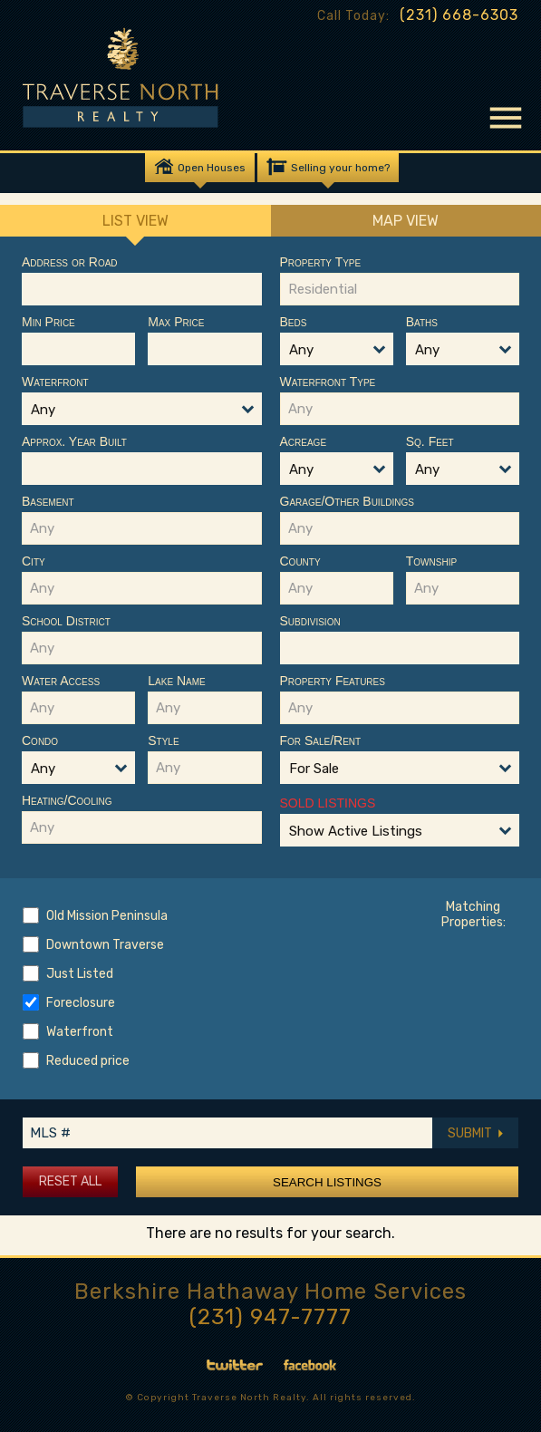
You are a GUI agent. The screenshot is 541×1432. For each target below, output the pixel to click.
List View (135, 224)
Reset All (70, 1181)
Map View (405, 220)
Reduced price (88, 1061)
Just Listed (79, 974)
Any (43, 410)
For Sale (314, 768)
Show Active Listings (355, 831)
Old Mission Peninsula (107, 916)
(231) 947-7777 (270, 1317)
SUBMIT (475, 1133)
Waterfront (79, 1032)
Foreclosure (80, 1003)
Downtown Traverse (105, 945)
